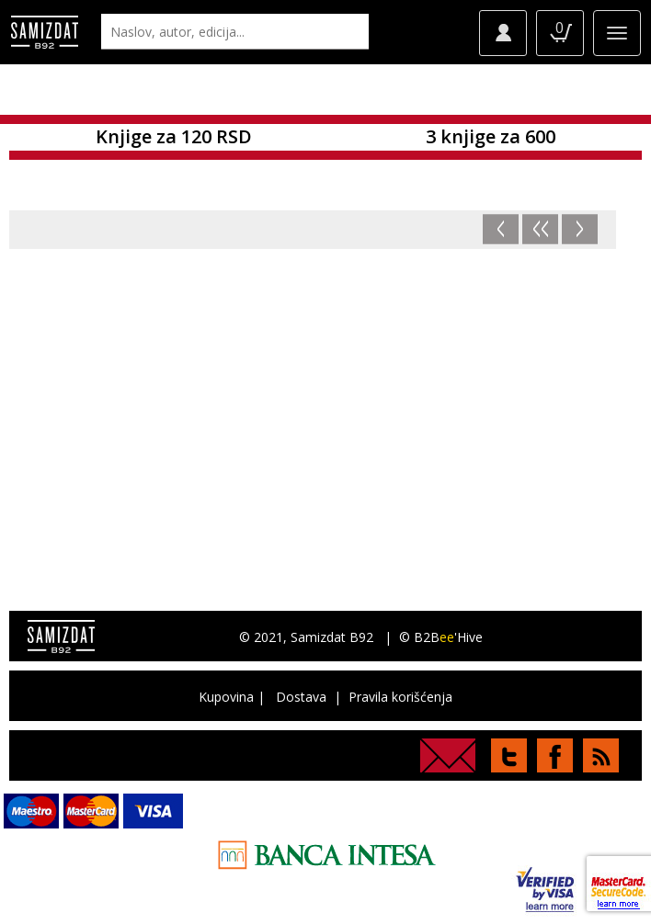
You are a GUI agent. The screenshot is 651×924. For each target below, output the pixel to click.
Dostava (301, 696)
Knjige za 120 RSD (174, 136)
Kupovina (226, 696)
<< (540, 229)
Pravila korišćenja (400, 696)
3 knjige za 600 (490, 136)
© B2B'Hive (441, 637)
